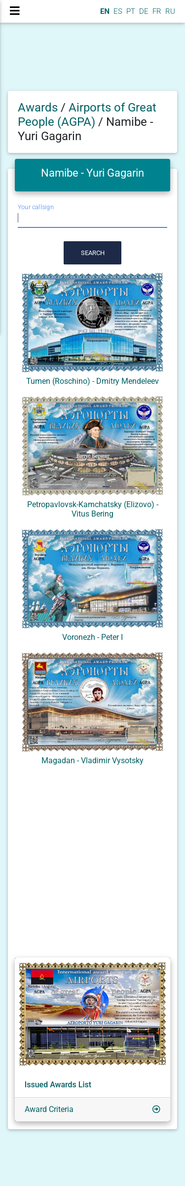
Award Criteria (49, 1109)
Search (93, 253)
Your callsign (36, 207)
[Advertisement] (92, 863)
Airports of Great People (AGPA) (87, 115)
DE (142, 11)
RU (170, 11)
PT (129, 11)
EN (104, 11)
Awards (38, 107)
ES (116, 11)
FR (155, 11)
